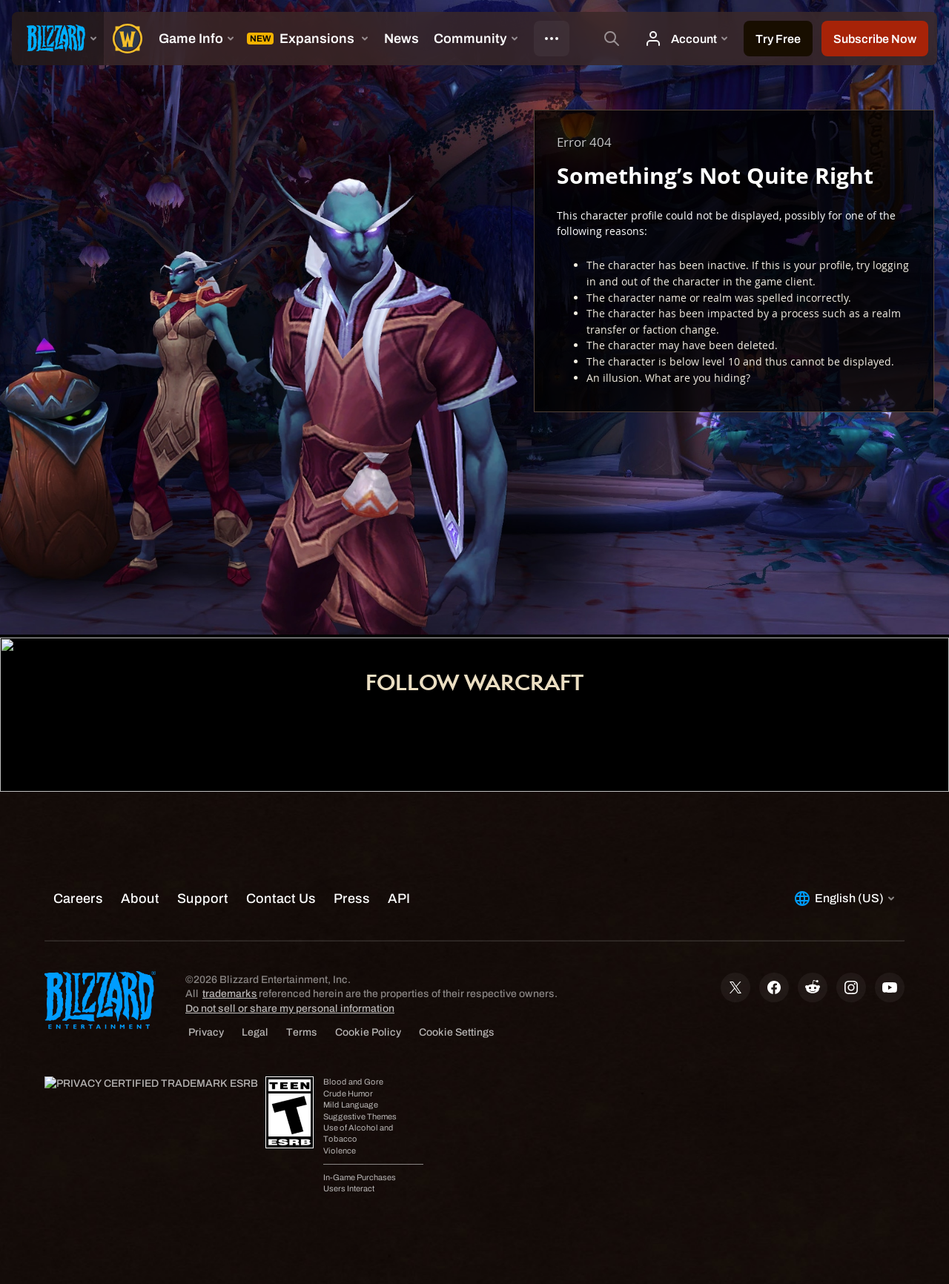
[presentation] (58, 38)
